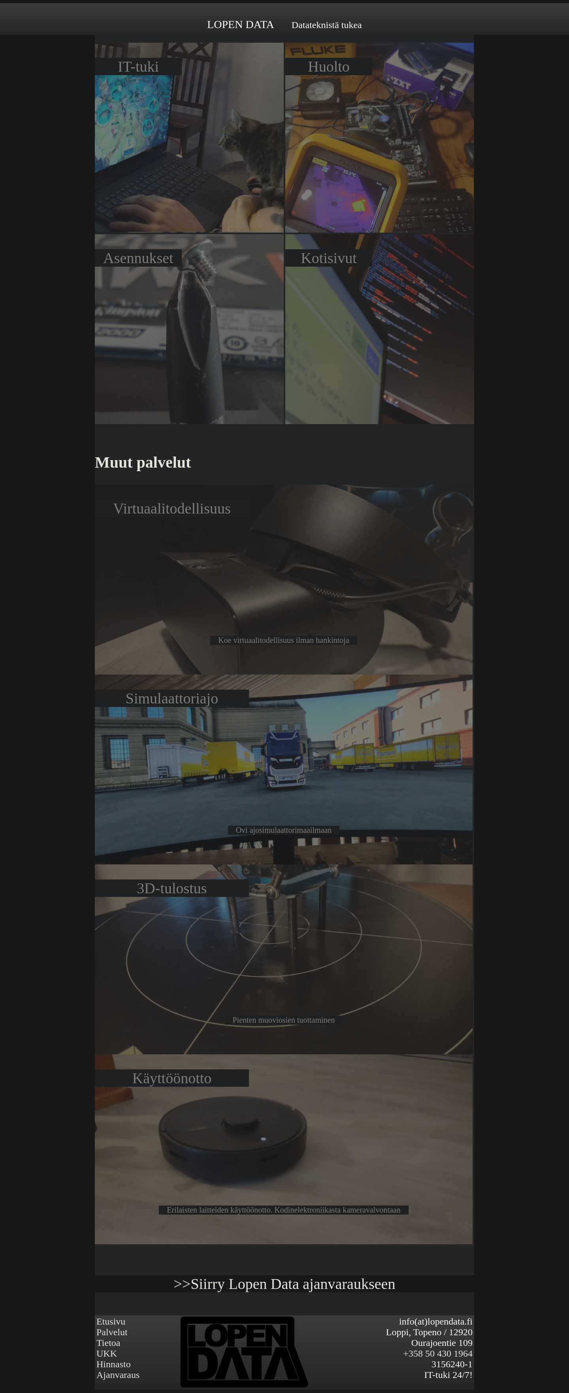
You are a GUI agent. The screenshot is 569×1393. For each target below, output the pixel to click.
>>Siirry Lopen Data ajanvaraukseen (285, 1283)
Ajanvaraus (117, 1375)
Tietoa (108, 1343)
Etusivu (110, 1321)
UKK (106, 1353)
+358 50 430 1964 (438, 1353)
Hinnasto (113, 1364)
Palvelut (112, 1332)
